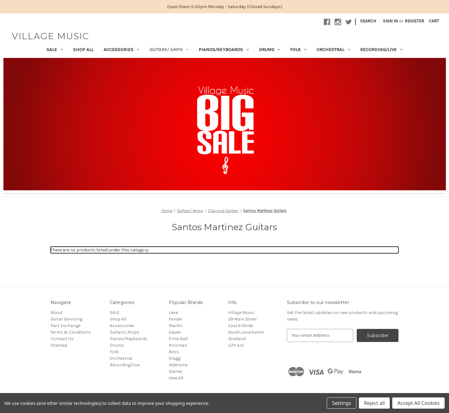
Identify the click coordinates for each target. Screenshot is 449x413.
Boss (174, 351)
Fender (176, 319)
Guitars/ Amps (169, 49)
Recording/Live (381, 49)
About (57, 312)
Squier (175, 332)
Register (414, 21)
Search (368, 21)
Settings (341, 403)
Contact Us (62, 338)
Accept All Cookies (418, 403)
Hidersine (178, 365)
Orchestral (333, 49)
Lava (173, 312)
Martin (175, 325)
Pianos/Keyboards (224, 49)
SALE (54, 49)
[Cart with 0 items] (433, 21)
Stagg (175, 358)
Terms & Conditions (71, 332)
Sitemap (59, 345)
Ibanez (175, 371)
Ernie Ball (178, 338)
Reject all (374, 403)
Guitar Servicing (66, 319)
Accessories (121, 49)
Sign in (390, 21)
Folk (298, 49)
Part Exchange (65, 325)
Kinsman (178, 345)
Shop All (83, 49)
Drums (269, 49)
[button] (224, 124)
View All (176, 378)
